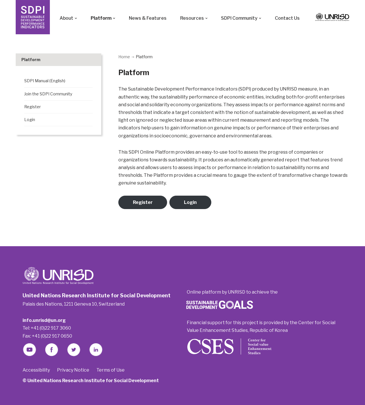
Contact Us (287, 18)
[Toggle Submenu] (91, 59)
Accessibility (36, 370)
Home (124, 56)
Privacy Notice (73, 370)
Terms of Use (110, 370)
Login (190, 202)
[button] (76, 18)
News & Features (148, 18)
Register (143, 202)
